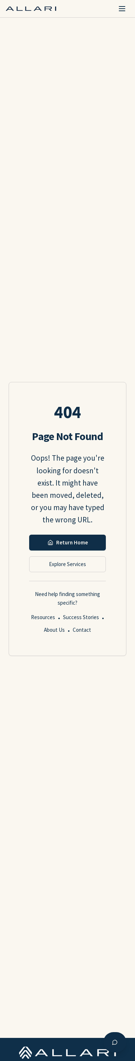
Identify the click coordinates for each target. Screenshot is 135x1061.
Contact (82, 629)
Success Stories (81, 617)
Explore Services (67, 564)
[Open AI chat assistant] (114, 1042)
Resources (43, 617)
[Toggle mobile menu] (122, 8)
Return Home (68, 542)
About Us (54, 629)
